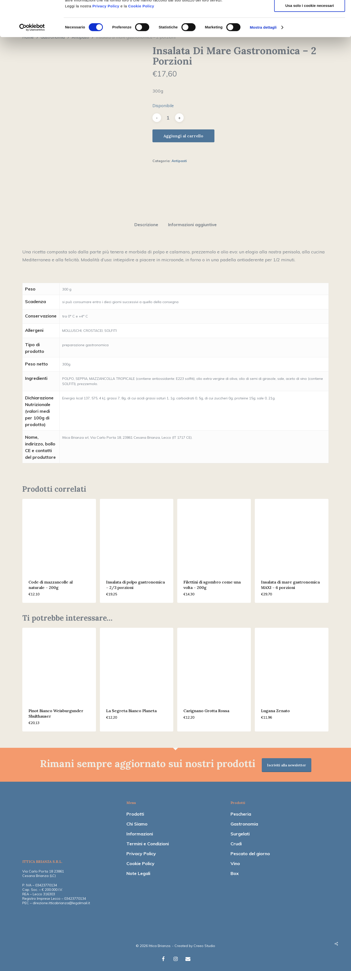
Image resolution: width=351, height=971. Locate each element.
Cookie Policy (141, 42)
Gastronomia (244, 821)
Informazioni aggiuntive (192, 222)
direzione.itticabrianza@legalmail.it (61, 900)
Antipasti (179, 161)
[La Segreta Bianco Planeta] (137, 662)
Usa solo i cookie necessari (309, 41)
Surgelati (240, 831)
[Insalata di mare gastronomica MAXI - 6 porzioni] (291, 533)
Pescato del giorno (250, 851)
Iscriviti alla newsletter (286, 762)
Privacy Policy (105, 42)
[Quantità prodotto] (168, 117)
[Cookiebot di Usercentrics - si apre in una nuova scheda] (32, 63)
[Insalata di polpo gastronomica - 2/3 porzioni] (137, 533)
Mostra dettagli (263, 63)
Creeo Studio (204, 943)
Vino (235, 861)
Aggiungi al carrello (183, 135)
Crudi (236, 841)
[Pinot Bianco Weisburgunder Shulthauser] (59, 662)
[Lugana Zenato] (291, 662)
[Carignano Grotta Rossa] (214, 662)
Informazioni (139, 831)
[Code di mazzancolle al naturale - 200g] (59, 533)
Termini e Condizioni (147, 841)
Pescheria (241, 811)
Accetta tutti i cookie (310, 12)
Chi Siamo (136, 821)
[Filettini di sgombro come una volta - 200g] (214, 533)
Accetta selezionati (309, 27)
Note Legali (138, 871)
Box (235, 871)
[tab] (146, 222)
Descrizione (146, 222)
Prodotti (135, 811)
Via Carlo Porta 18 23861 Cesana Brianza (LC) (43, 871)
